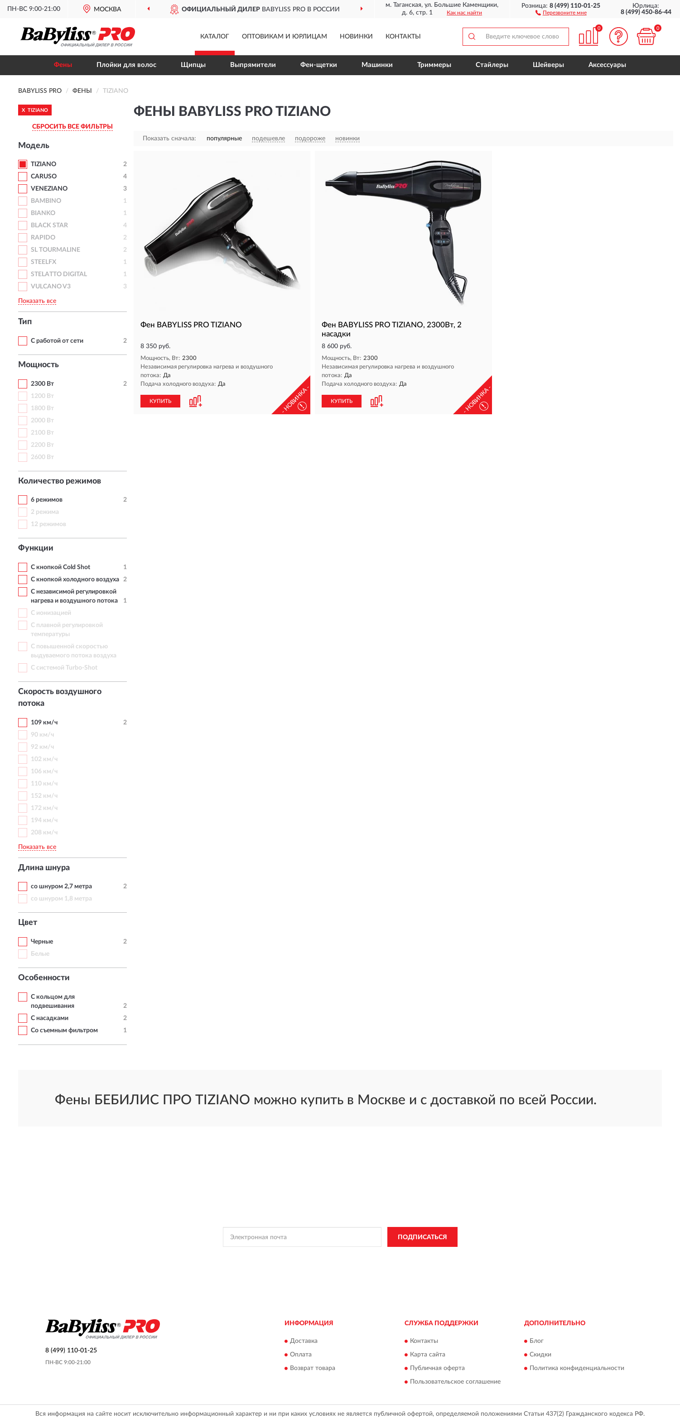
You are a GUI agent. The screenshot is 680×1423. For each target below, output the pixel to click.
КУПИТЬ (160, 401)
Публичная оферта (437, 1368)
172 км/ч (44, 808)
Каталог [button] (214, 37)
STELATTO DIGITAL (59, 274)
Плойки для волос (126, 65)
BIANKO (43, 213)
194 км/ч (44, 820)
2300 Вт (42, 384)
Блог (537, 1341)
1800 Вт (42, 408)
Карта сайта (427, 1354)
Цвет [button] (27, 923)
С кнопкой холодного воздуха (75, 579)
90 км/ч (42, 735)
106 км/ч (44, 771)
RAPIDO (43, 238)
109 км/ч (44, 722)
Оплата (301, 1354)
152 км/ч (44, 796)
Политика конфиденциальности (577, 1368)
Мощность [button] (38, 365)
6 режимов (47, 500)
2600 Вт (42, 457)
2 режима (45, 512)
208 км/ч (44, 832)
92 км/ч (42, 747)
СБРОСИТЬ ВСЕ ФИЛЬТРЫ (72, 127)
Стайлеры (492, 65)
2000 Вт (42, 420)
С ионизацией (51, 613)
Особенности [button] (44, 978)
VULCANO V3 (51, 286)
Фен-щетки (318, 65)
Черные (42, 942)
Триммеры (434, 65)
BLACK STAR (49, 225)
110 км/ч (44, 784)
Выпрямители (253, 65)
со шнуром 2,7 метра (61, 886)
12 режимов (48, 524)
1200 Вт (42, 396)
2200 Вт (42, 445)
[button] (561, 12)
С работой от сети (57, 341)
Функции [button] (35, 548)
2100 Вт (42, 433)
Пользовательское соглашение (455, 1382)
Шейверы (548, 65)
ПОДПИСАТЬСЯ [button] (422, 1237)
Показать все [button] (37, 301)
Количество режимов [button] (59, 481)
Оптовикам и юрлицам (284, 37)
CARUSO (44, 176)
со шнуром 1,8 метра (61, 899)
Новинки (356, 37)
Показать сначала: (169, 138)
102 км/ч (44, 759)
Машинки (377, 65)
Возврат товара (312, 1368)
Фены (63, 65)
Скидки (540, 1354)
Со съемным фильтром (64, 1030)
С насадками (49, 1018)
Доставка (304, 1341)
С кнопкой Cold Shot (60, 567)
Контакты (403, 37)
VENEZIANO (49, 189)
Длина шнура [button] (44, 868)
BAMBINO (46, 201)
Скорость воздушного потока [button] (59, 698)
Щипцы (193, 65)
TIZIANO (43, 164)
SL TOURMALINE (55, 250)
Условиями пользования (411, 1257)
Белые (40, 954)
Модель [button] (33, 146)
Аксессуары (607, 65)
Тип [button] (25, 322)
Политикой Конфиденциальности (331, 1257)
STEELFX (43, 262)
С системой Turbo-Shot (64, 668)
